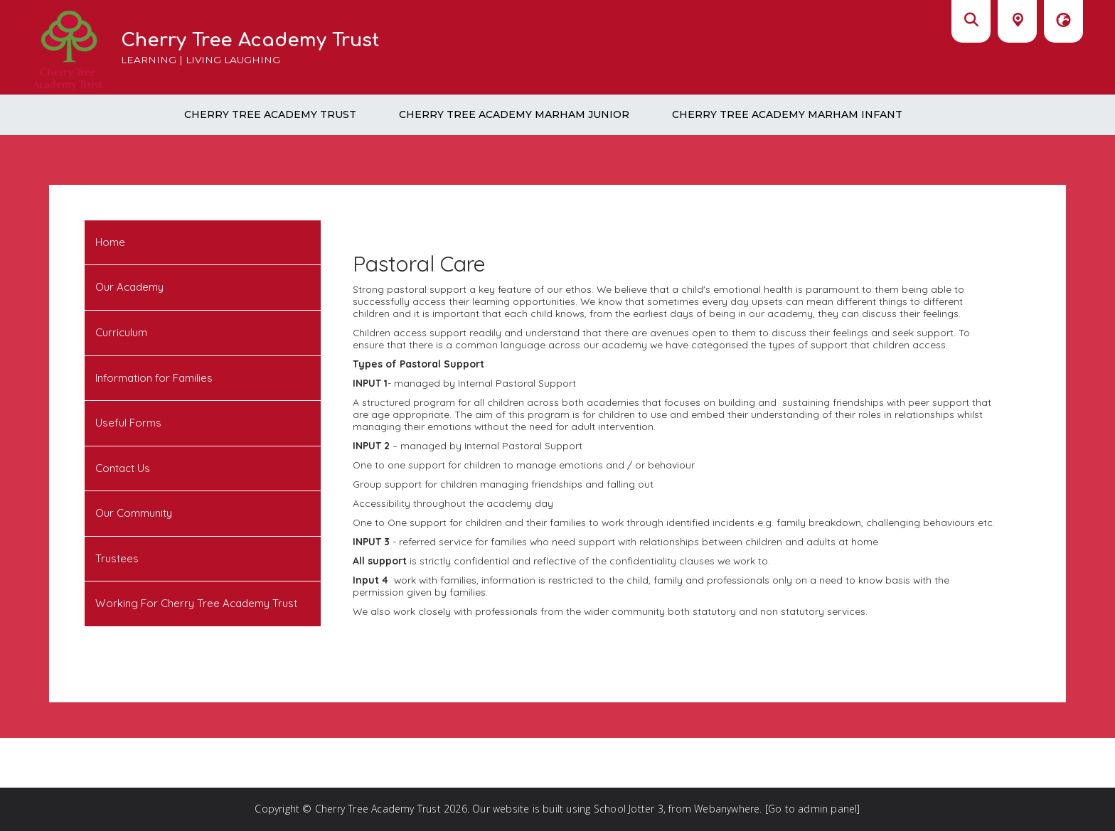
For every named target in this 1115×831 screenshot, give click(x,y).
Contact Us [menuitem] (122, 468)
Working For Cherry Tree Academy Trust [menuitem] (196, 603)
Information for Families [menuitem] (154, 378)
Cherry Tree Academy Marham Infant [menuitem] (787, 114)
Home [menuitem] (110, 242)
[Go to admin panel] (812, 808)
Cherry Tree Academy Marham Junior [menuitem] (514, 114)
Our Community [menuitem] (133, 513)
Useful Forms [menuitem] (128, 422)
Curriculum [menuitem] (121, 332)
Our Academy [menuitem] (129, 287)
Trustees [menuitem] (117, 558)
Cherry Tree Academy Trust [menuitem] (270, 114)
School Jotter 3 (628, 808)
